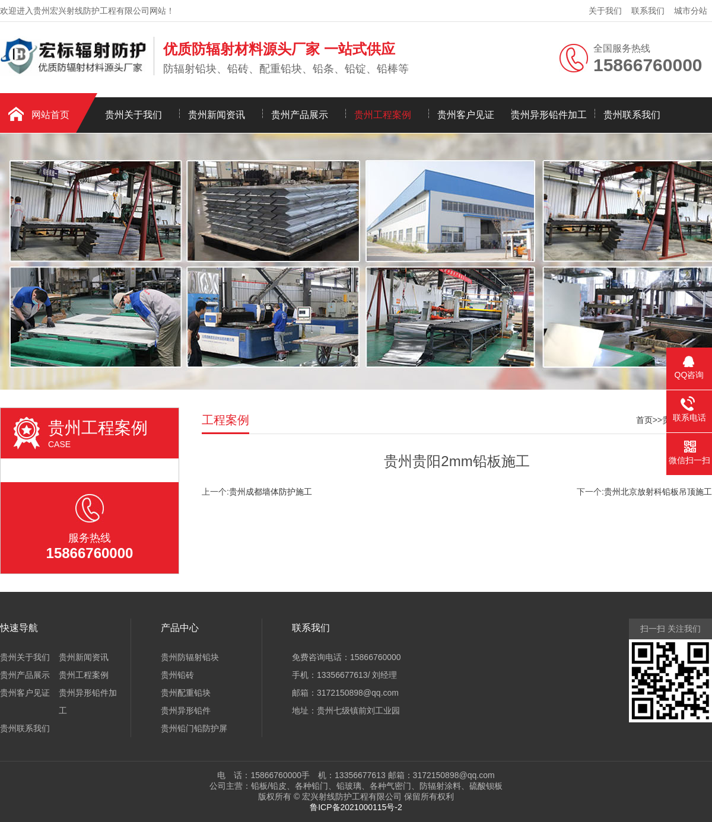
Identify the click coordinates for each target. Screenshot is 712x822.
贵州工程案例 (382, 115)
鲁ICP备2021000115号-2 (356, 807)
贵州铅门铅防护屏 (194, 728)
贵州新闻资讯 (216, 115)
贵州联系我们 (631, 115)
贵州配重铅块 (186, 692)
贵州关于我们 (133, 115)
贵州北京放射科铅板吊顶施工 (658, 491)
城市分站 (690, 10)
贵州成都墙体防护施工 (270, 491)
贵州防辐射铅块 (190, 657)
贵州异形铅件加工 (549, 115)
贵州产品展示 (299, 115)
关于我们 (605, 10)
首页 (644, 420)
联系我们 (648, 10)
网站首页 (50, 115)
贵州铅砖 (177, 675)
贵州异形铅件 (186, 710)
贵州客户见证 (465, 115)
